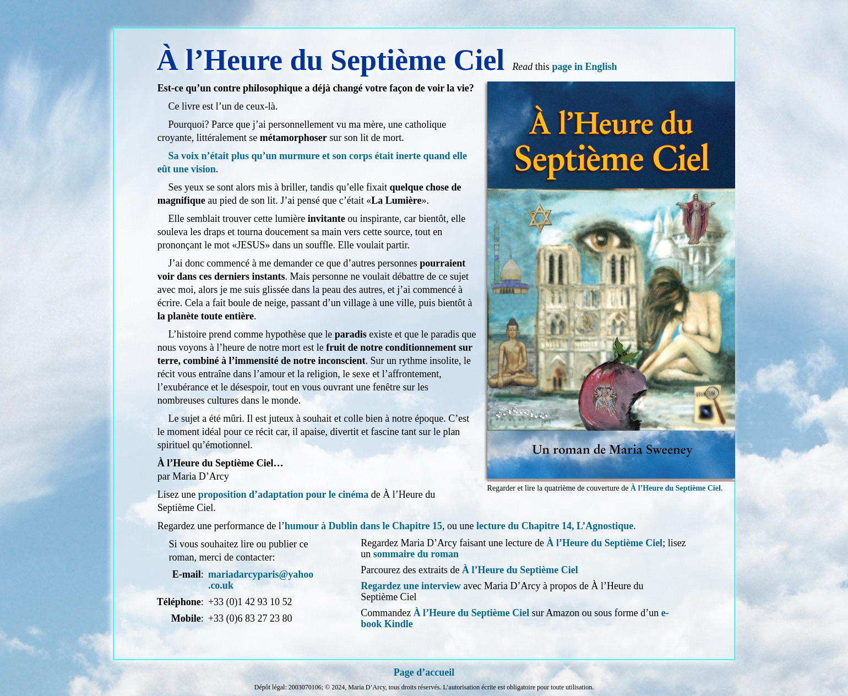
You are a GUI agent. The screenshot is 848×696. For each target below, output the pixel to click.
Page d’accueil (424, 672)
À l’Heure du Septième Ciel (675, 488)
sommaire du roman (416, 553)
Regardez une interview (411, 585)
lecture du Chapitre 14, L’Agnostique (554, 525)
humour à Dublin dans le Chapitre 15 (363, 525)
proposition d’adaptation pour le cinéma (283, 494)
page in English (584, 66)
